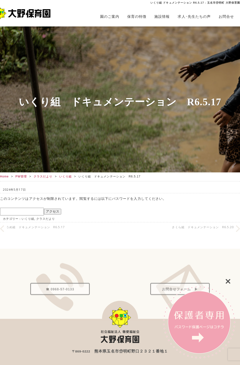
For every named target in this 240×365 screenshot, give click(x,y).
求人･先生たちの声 (194, 16)
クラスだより (43, 176)
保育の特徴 (136, 16)
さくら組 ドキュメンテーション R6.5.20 (203, 227)
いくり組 (65, 176)
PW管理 (21, 176)
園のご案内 (109, 16)
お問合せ (226, 16)
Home (4, 176)
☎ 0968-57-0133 (60, 300)
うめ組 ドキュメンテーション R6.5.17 (35, 227)
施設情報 (162, 16)
